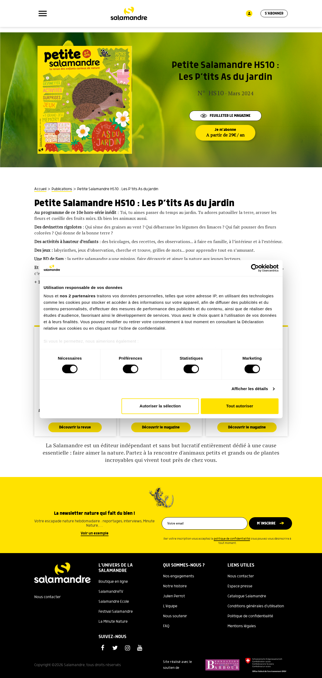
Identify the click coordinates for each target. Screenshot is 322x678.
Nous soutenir (175, 616)
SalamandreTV (111, 592)
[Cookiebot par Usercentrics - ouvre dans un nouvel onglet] (255, 268)
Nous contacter (47, 597)
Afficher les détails (250, 389)
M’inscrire (266, 523)
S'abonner (274, 13)
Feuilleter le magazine (225, 116)
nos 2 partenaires (78, 296)
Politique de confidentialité (250, 616)
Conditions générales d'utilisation (256, 606)
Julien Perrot (174, 596)
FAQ (166, 626)
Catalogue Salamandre (247, 596)
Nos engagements (178, 576)
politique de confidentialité (232, 538)
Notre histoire (175, 586)
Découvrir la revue (75, 427)
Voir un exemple (95, 533)
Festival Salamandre (116, 611)
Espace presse (240, 586)
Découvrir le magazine (161, 427)
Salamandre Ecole (114, 601)
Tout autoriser (239, 406)
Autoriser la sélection (160, 406)
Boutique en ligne (113, 582)
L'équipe (170, 606)
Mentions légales (242, 626)
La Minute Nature (113, 621)
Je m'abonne (225, 133)
